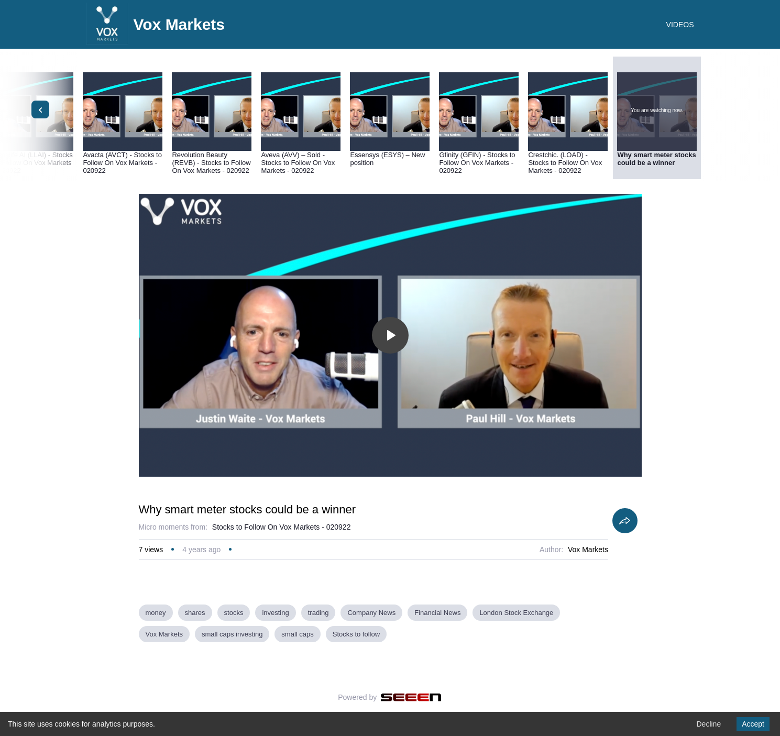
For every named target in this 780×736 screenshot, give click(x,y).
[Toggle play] (390, 335)
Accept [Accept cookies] (753, 724)
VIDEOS (680, 24)
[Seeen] (411, 697)
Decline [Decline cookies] (708, 724)
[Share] (625, 520)
